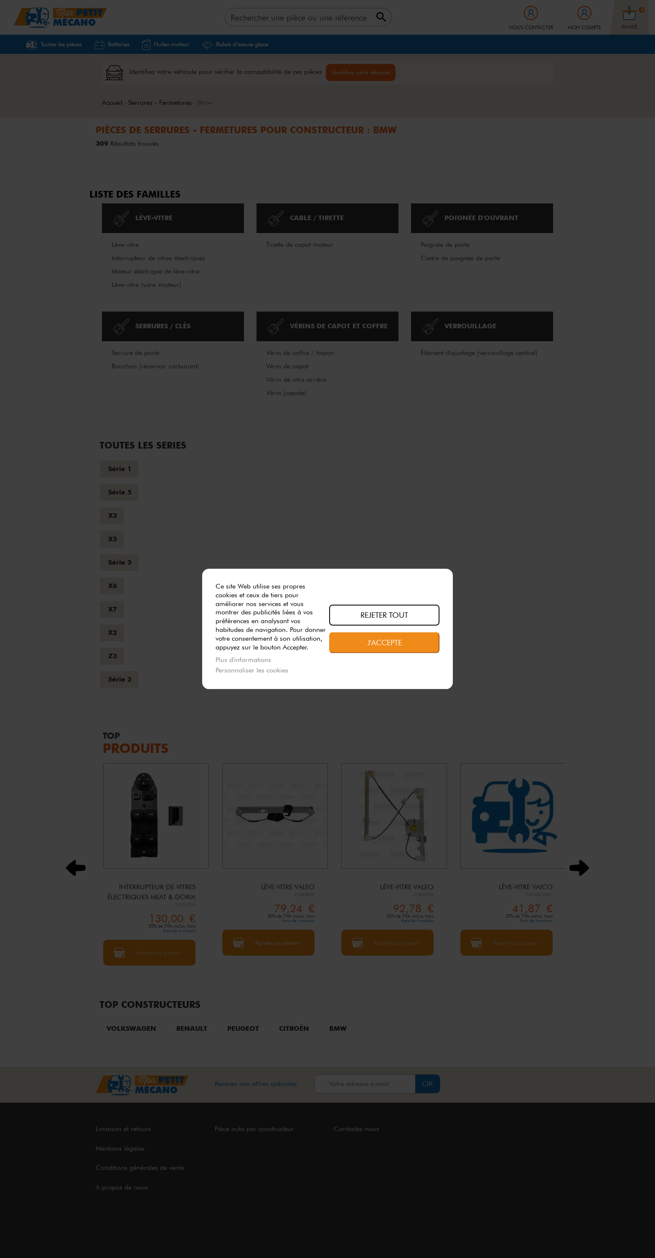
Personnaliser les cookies (252, 670)
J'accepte (384, 642)
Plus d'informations (243, 660)
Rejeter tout (384, 614)
